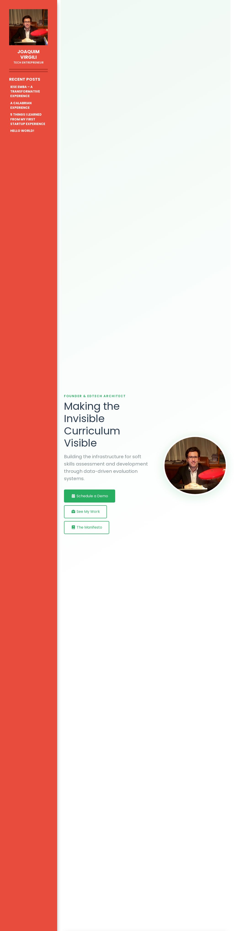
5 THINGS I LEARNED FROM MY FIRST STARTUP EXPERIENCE (27, 119)
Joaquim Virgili (28, 54)
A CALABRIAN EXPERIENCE (21, 105)
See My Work (85, 511)
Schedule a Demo (89, 496)
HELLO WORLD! (22, 131)
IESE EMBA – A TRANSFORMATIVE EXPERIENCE (25, 91)
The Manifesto (86, 527)
